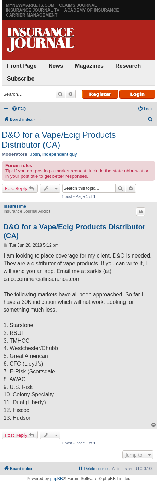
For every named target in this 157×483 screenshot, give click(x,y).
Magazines (89, 66)
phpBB (56, 478)
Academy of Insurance (91, 10)
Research (128, 66)
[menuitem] (19, 109)
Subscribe (20, 79)
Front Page (22, 66)
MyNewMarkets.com (30, 5)
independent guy (59, 154)
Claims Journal (78, 5)
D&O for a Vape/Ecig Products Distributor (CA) (59, 139)
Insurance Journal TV (32, 10)
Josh (35, 154)
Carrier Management (31, 15)
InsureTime (15, 206)
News (55, 66)
